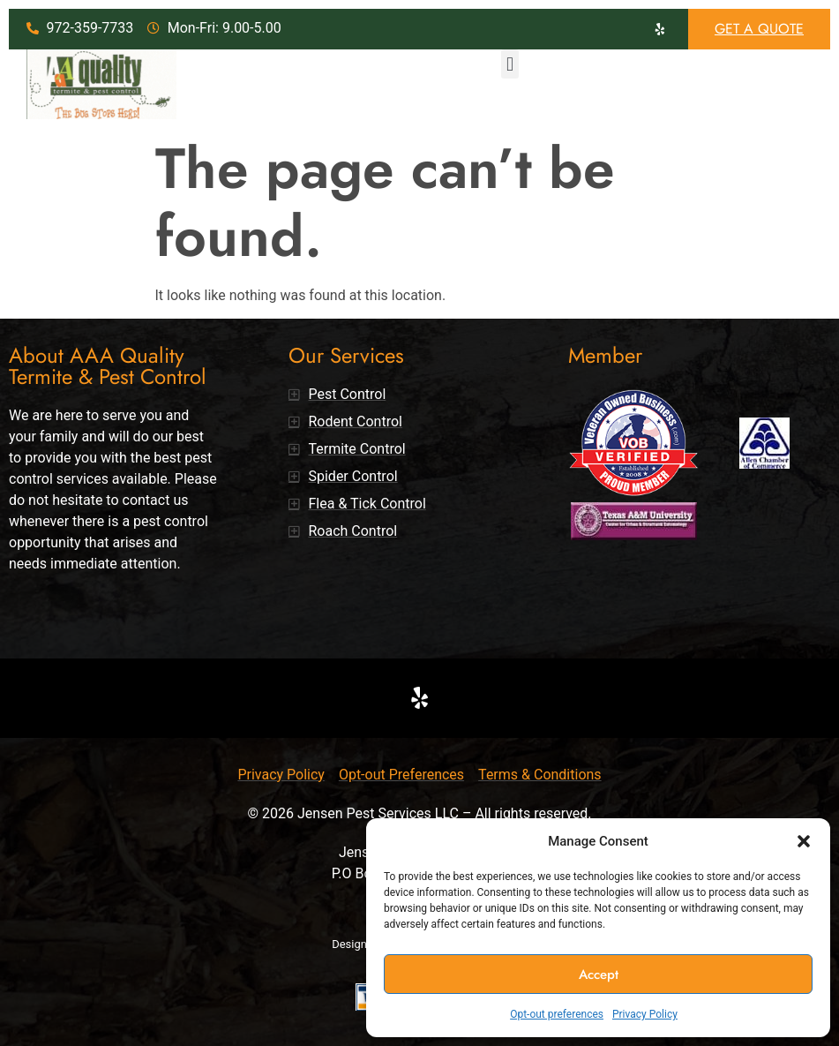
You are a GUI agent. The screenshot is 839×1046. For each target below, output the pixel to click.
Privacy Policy (645, 1014)
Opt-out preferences (556, 1014)
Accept (598, 974)
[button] (804, 841)
